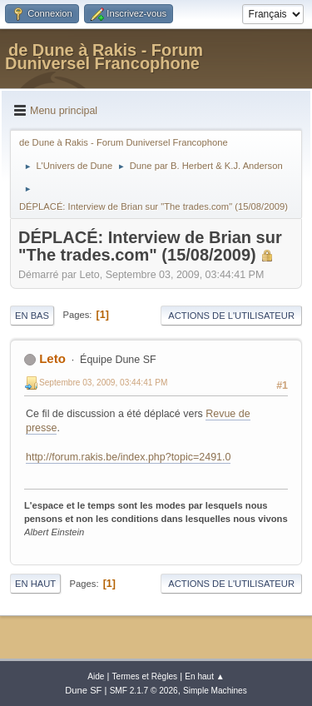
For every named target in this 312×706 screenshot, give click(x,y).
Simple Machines (215, 690)
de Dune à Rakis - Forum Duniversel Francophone (104, 56)
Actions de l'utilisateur (231, 316)
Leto (52, 358)
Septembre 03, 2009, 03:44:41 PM (103, 382)
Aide (95, 676)
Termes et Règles (145, 676)
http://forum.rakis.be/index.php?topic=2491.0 (128, 457)
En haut (35, 584)
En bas (32, 316)
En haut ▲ (205, 676)
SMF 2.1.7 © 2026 (144, 690)
